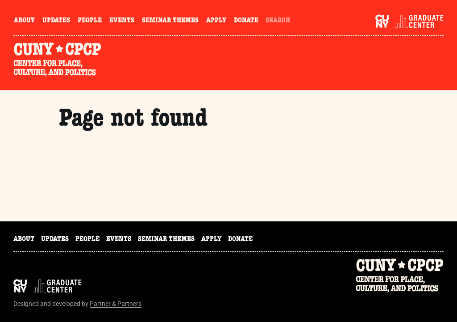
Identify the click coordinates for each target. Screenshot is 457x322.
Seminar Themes (170, 21)
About (24, 21)
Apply (216, 21)
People (90, 21)
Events (121, 21)
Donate (246, 21)
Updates (56, 21)
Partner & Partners (115, 303)
